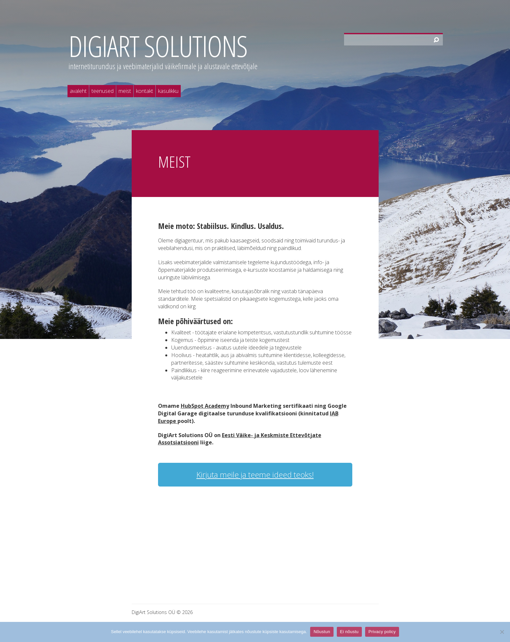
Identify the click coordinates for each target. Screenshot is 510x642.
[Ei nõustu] (501, 631)
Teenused (103, 91)
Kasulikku (168, 91)
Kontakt (144, 91)
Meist (125, 91)
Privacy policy (382, 631)
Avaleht (78, 91)
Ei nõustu (349, 631)
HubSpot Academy (205, 405)
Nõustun (321, 631)
